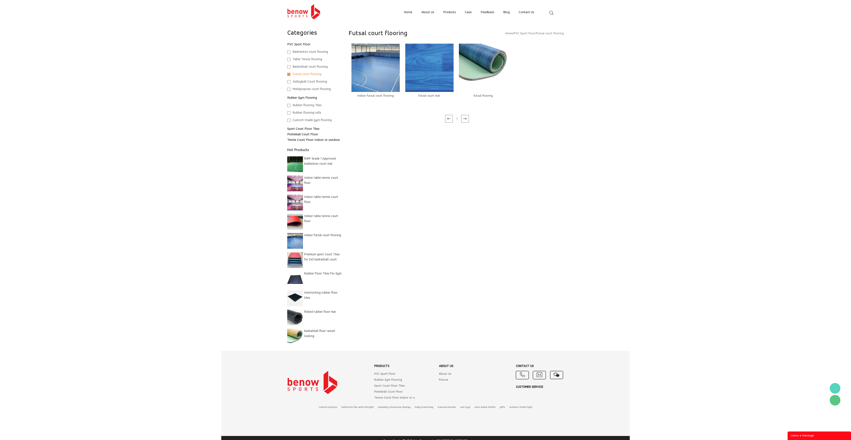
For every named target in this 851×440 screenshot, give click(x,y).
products (449, 12)
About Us (445, 374)
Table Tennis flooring (307, 59)
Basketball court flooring (310, 67)
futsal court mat (429, 95)
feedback (487, 12)
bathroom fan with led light (357, 407)
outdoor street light (521, 407)
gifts (502, 407)
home (408, 12)
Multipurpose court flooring (312, 89)
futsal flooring (483, 95)
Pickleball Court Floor (302, 134)
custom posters (328, 407)
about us (427, 12)
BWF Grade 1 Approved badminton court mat (320, 161)
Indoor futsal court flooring (322, 235)
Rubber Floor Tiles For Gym (322, 273)
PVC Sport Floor (298, 44)
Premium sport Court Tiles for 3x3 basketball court (322, 257)
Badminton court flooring (310, 52)
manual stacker (447, 407)
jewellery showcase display (394, 407)
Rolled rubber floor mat (320, 312)
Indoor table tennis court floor (321, 180)
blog (506, 12)
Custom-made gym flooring (312, 120)
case (468, 12)
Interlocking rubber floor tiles (321, 295)
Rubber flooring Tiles (307, 105)
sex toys (465, 407)
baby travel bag (424, 407)
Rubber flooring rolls (307, 112)
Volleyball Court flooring (310, 81)
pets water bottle (485, 407)
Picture (443, 379)
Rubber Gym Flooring (302, 98)
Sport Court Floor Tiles (303, 129)
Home (509, 33)
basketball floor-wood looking (319, 334)
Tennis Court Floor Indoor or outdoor (313, 140)
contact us (526, 12)
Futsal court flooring (307, 74)
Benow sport (835, 388)
